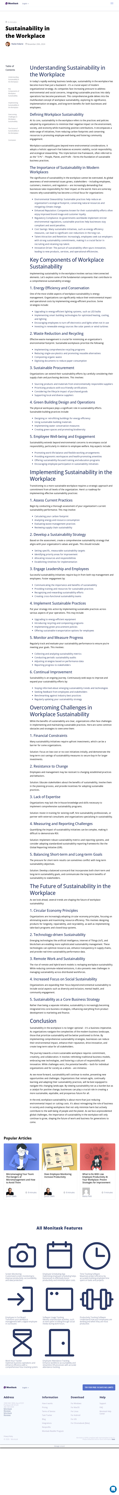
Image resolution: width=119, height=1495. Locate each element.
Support (103, 1451)
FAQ (101, 1455)
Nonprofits (46, 1474)
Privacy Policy (9, 1483)
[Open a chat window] (113, 1489)
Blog (44, 1466)
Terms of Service (49, 1459)
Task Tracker (47, 1462)
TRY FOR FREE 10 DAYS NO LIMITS (98, 1435)
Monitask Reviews (8, 1457)
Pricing (45, 1455)
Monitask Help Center (106, 1460)
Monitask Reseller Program (53, 1478)
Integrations (47, 1470)
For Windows (76, 1451)
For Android (76, 1462)
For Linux (75, 1459)
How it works (47, 1451)
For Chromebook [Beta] (81, 1470)
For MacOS (75, 1455)
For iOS (74, 1466)
